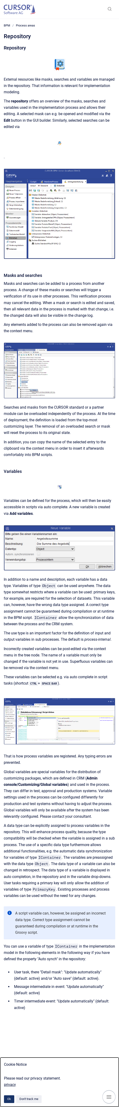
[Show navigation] (109, 1097)
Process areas (25, 25)
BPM (7, 25)
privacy (10, 1084)
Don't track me (28, 1099)
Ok (9, 1099)
